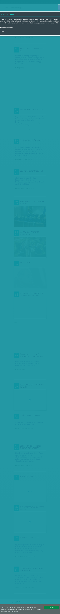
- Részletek (14, 612)
